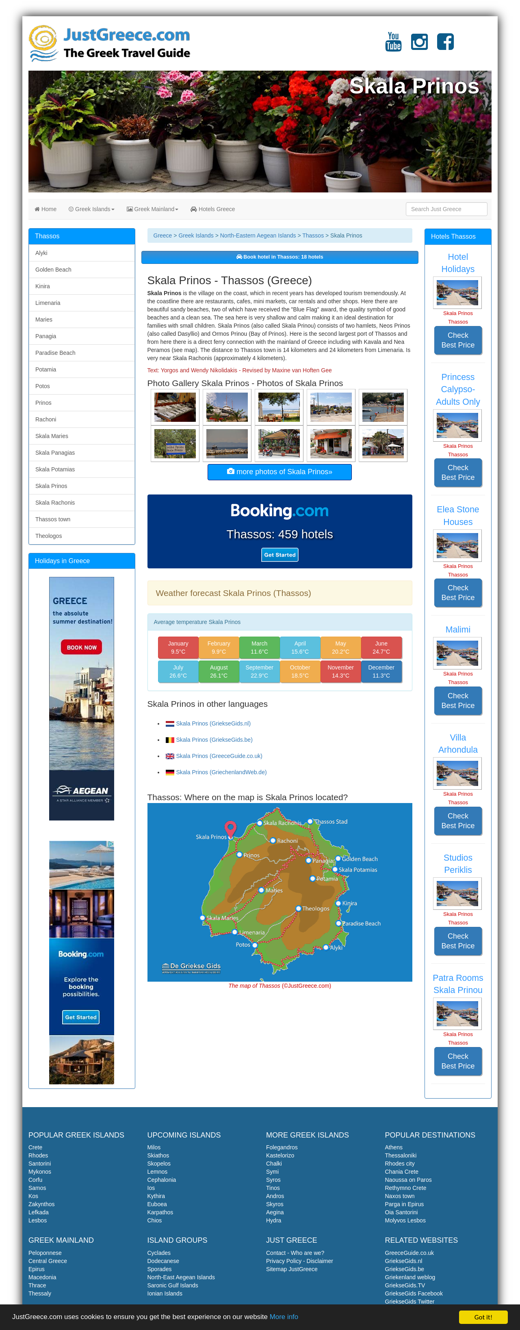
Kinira (42, 286)
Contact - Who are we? (295, 1253)
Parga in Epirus (404, 1204)
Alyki (41, 253)
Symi (272, 1171)
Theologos (48, 536)
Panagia (45, 336)
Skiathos (158, 1155)
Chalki (274, 1163)
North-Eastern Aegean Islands (258, 235)
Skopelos (159, 1163)
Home (45, 209)
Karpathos (160, 1212)
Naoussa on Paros (408, 1180)
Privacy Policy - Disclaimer (299, 1261)
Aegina (275, 1212)
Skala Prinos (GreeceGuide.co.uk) (214, 756)
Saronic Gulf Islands (172, 1285)
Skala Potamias (55, 469)
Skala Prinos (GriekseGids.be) (209, 739)
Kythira (156, 1196)
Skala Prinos (51, 486)
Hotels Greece (213, 209)
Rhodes (38, 1155)
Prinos (43, 402)
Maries (43, 319)
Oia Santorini (401, 1212)
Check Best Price (457, 340)
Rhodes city (400, 1163)
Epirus (36, 1269)
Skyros (275, 1204)
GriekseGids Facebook (414, 1293)
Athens (394, 1147)
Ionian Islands (164, 1293)
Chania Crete (402, 1171)
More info (285, 1318)
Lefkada (38, 1212)
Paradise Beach (55, 353)
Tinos (273, 1188)
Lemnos (157, 1171)
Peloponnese (45, 1253)
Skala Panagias (55, 452)
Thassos (313, 235)
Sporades (159, 1269)
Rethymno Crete (406, 1188)
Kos (33, 1196)
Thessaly (39, 1293)
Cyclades (159, 1253)
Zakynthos (41, 1204)
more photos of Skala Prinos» (279, 471)
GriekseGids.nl (403, 1261)
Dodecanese (163, 1261)
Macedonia (42, 1277)
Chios (154, 1220)
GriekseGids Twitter (410, 1301)
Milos (154, 1147)
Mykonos (39, 1171)
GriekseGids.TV (405, 1285)
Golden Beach (53, 269)
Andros (275, 1196)
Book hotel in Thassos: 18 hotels (279, 257)
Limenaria (47, 303)
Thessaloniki (401, 1155)
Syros (273, 1180)
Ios (151, 1188)
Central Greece (47, 1261)
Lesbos (37, 1220)
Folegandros (282, 1147)
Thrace (37, 1285)
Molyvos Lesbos (405, 1220)
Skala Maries (51, 436)
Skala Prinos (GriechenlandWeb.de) (216, 772)
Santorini (39, 1163)
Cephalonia (161, 1180)
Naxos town (400, 1196)
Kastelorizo (280, 1155)
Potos (42, 386)
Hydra (273, 1220)
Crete (35, 1147)
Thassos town (52, 519)
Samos (37, 1188)
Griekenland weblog (410, 1277)
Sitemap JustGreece (292, 1269)
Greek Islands (91, 209)
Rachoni (45, 419)
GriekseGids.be (404, 1269)
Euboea (157, 1204)
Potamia (45, 369)
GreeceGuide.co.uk (409, 1253)
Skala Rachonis (55, 502)
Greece (163, 235)
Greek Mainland (153, 209)
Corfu (35, 1180)
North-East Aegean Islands (181, 1277)
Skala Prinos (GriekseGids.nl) (208, 723)
